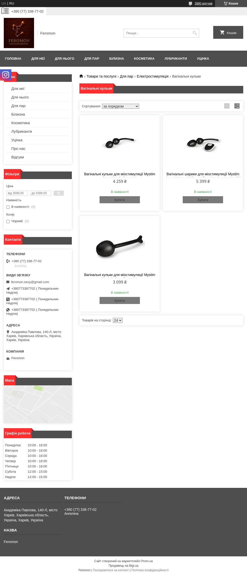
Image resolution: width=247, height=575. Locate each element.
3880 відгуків (203, 3)
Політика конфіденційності (150, 570)
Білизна (116, 58)
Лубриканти (176, 58)
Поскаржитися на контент (111, 570)
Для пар (91, 58)
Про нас (18, 148)
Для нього (64, 58)
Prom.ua (147, 561)
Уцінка (203, 58)
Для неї (38, 58)
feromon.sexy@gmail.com (30, 282)
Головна (13, 58)
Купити (119, 200)
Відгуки (17, 157)
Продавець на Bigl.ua (123, 565)
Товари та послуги (101, 76)
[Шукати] (194, 33)
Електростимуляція (153, 76)
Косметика (144, 58)
